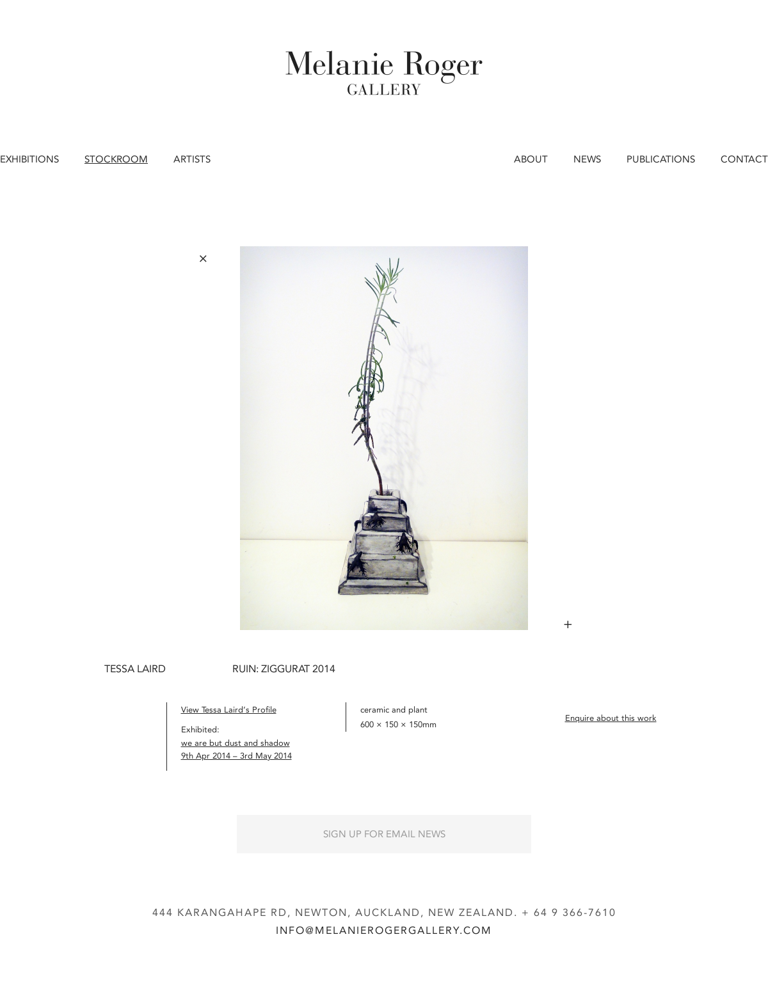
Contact (744, 159)
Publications (661, 159)
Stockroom (116, 159)
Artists (192, 159)
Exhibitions (29, 159)
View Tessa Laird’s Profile (228, 709)
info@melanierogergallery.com (384, 930)
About (531, 159)
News (587, 159)
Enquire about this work (611, 718)
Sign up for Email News (384, 834)
